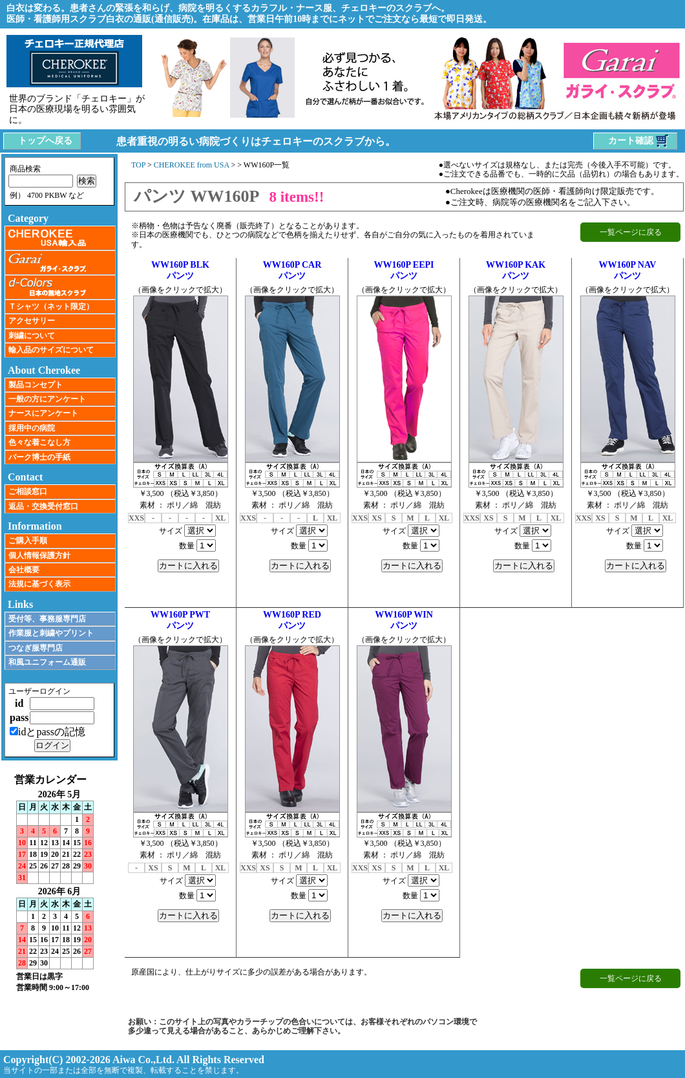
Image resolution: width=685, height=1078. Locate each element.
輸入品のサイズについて (51, 349)
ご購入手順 (27, 540)
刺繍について (31, 335)
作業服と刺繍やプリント (51, 633)
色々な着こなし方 (39, 442)
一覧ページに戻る (631, 232)
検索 (86, 181)
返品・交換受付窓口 (43, 506)
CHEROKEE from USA (191, 164)
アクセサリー (31, 320)
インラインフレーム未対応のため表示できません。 (59, 883)
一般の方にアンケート (47, 399)
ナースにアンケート (43, 413)
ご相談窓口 (27, 491)
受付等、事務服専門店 (47, 618)
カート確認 (639, 141)
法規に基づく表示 (39, 583)
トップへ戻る (45, 141)
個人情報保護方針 (39, 555)
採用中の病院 (31, 428)
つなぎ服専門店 (35, 647)
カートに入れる (188, 565)
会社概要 (23, 569)
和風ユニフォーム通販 (47, 662)
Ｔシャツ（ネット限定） (51, 306)
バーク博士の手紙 (39, 457)
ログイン (52, 745)
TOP (138, 164)
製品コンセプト (35, 384)
